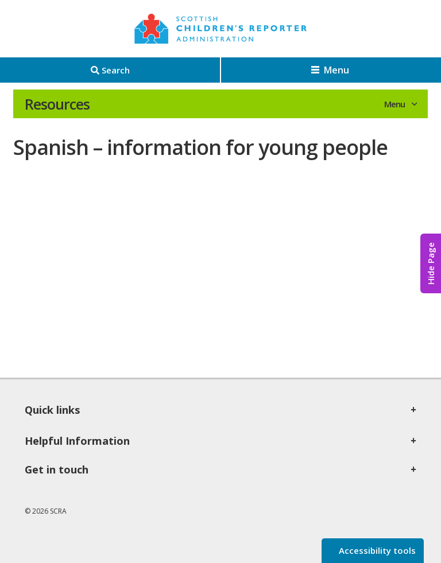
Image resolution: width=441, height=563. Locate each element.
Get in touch (56, 469)
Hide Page (430, 263)
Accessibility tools (376, 550)
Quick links (52, 410)
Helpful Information (77, 441)
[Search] (110, 70)
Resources (57, 104)
